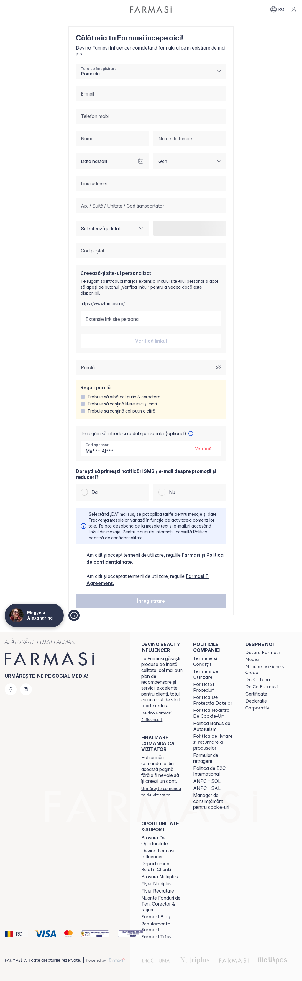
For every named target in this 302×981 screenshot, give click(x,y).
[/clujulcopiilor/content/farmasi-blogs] (155, 917)
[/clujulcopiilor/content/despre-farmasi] (262, 652)
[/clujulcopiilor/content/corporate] (257, 708)
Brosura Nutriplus (159, 877)
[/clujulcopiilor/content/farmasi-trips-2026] (156, 937)
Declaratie (256, 701)
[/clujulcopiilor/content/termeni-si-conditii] (213, 661)
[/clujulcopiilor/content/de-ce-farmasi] (261, 687)
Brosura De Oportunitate (154, 841)
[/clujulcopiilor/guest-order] (162, 791)
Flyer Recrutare (157, 891)
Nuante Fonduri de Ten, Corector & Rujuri (160, 904)
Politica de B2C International (209, 771)
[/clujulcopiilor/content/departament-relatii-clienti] (162, 866)
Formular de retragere (205, 758)
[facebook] (11, 689)
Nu (172, 492)
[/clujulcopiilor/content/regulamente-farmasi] (162, 927)
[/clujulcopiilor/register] (162, 716)
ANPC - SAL (207, 788)
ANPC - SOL (207, 781)
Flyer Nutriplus (156, 884)
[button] (151, 601)
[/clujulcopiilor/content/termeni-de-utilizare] (213, 674)
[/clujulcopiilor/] (151, 9)
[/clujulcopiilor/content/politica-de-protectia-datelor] (213, 700)
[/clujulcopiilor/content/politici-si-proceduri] (213, 687)
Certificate (256, 694)
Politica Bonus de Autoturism (211, 726)
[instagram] (26, 689)
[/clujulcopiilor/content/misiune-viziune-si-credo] (266, 670)
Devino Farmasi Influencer (157, 854)
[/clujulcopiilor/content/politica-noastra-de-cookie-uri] (213, 713)
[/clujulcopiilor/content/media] (252, 660)
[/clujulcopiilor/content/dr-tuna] (257, 680)
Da (94, 492)
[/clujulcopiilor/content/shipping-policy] (213, 742)
